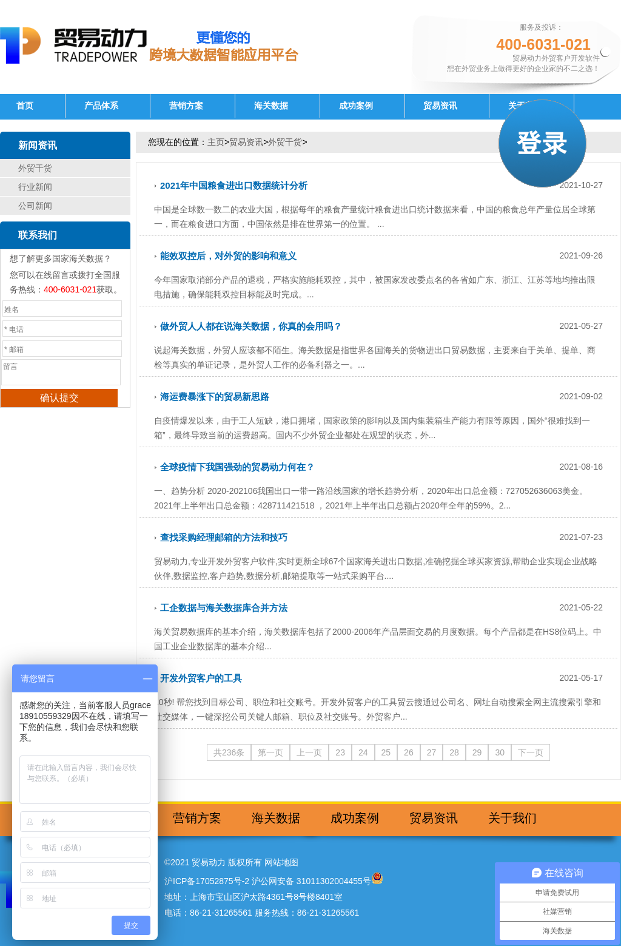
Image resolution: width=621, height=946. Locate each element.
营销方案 (186, 105)
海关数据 (271, 105)
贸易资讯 (440, 105)
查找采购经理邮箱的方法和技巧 (223, 537)
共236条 (228, 752)
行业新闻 (35, 187)
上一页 (309, 752)
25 (386, 752)
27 (432, 752)
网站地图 (281, 862)
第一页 (270, 752)
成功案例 (356, 105)
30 (500, 752)
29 (477, 752)
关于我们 (512, 818)
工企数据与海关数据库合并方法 (223, 608)
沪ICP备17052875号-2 (206, 881)
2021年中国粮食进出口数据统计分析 (233, 185)
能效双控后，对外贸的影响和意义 (228, 256)
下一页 (530, 752)
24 (363, 752)
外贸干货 (35, 168)
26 (409, 752)
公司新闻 (35, 206)
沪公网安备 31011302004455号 (311, 881)
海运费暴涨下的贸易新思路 (214, 396)
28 (454, 752)
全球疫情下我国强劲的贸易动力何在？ (237, 467)
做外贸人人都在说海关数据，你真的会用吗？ (251, 326)
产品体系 (101, 105)
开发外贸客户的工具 (201, 678)
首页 (24, 105)
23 (340, 752)
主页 (215, 142)
